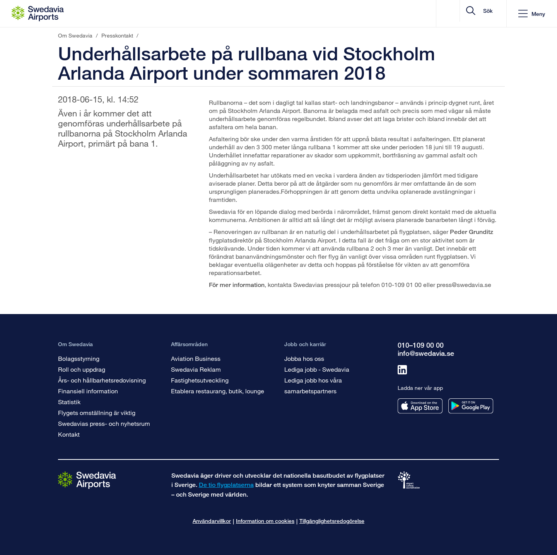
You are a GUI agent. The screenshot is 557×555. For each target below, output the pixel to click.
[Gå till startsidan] (87, 480)
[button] (531, 14)
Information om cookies (265, 520)
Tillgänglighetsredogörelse (331, 520)
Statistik (69, 401)
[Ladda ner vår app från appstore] (420, 406)
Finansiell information (88, 390)
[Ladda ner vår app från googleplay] (470, 406)
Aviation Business (195, 358)
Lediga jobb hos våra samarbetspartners (313, 385)
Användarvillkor (212, 520)
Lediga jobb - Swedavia (316, 369)
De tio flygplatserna (226, 484)
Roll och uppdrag (81, 369)
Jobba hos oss (304, 358)
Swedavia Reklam (196, 369)
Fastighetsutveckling (200, 380)
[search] (454, 13)
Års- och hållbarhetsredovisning (102, 380)
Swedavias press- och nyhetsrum (104, 423)
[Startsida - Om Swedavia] (38, 13)
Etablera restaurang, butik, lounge (217, 390)
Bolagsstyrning (78, 358)
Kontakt (69, 434)
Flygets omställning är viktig (96, 412)
